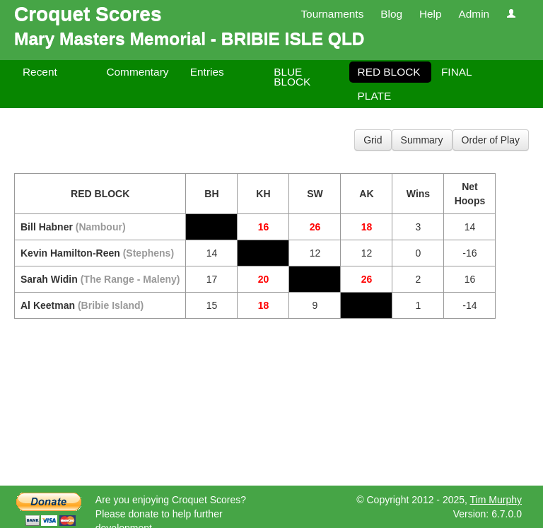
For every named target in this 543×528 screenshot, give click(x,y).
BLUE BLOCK (292, 77)
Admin (473, 14)
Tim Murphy (496, 499)
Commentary (137, 72)
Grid (372, 140)
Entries (207, 72)
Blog (391, 14)
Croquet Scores (88, 14)
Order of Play (491, 140)
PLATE (375, 96)
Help (430, 14)
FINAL (456, 72)
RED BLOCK (389, 72)
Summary (422, 140)
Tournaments (331, 14)
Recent (40, 72)
